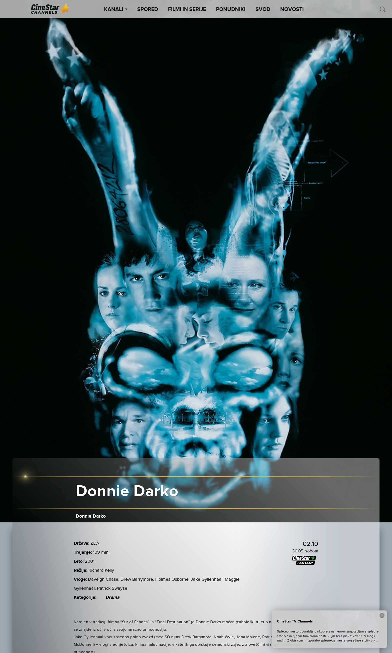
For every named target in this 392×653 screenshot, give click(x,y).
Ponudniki (231, 9)
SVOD (263, 9)
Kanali (115, 9)
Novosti (292, 9)
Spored (147, 9)
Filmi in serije (187, 9)
